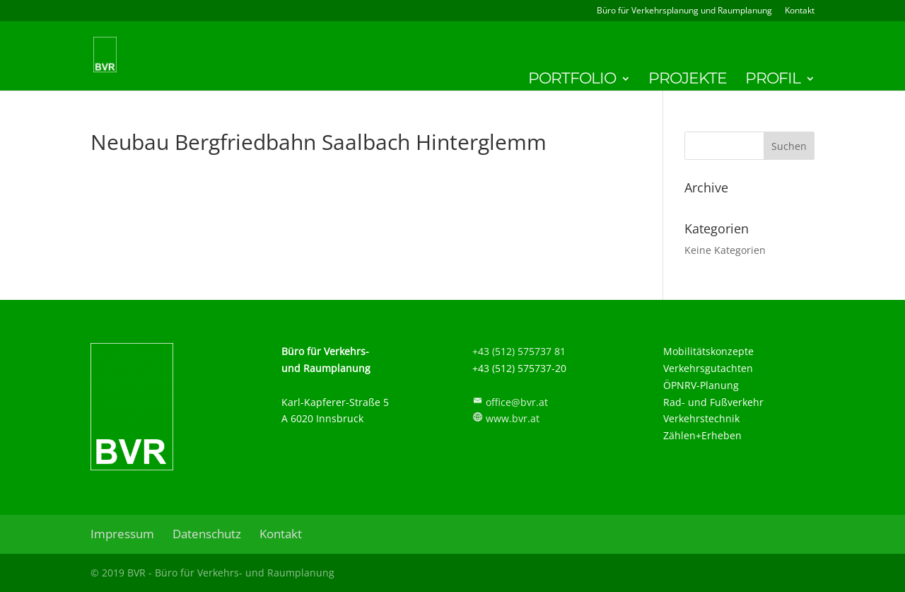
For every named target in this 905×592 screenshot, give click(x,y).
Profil (772, 81)
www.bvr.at (512, 418)
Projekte (687, 81)
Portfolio (572, 81)
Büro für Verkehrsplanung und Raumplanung (684, 11)
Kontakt (799, 11)
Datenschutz (207, 534)
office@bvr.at (517, 402)
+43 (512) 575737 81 (519, 351)
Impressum (122, 534)
